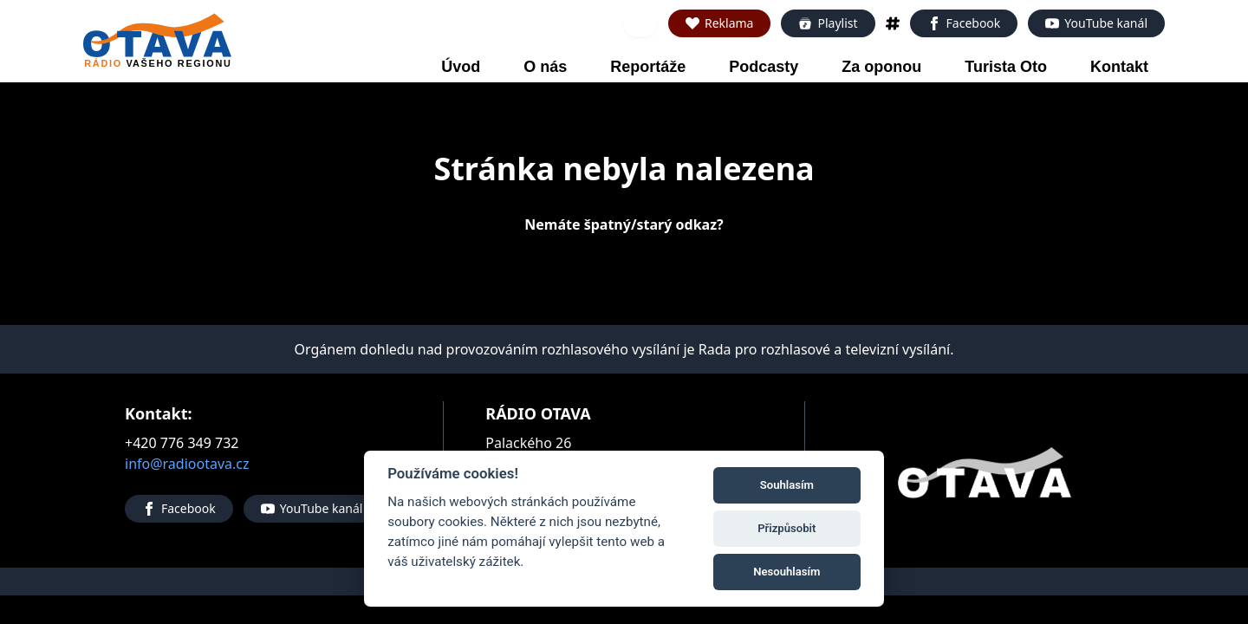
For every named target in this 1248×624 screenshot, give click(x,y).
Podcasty (763, 66)
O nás (545, 66)
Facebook (964, 23)
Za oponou (881, 66)
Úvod (460, 66)
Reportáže (648, 66)
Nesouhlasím (786, 571)
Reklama (720, 23)
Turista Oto (1006, 66)
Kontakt (1119, 66)
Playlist (827, 23)
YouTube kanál (1096, 23)
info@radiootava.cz (187, 463)
